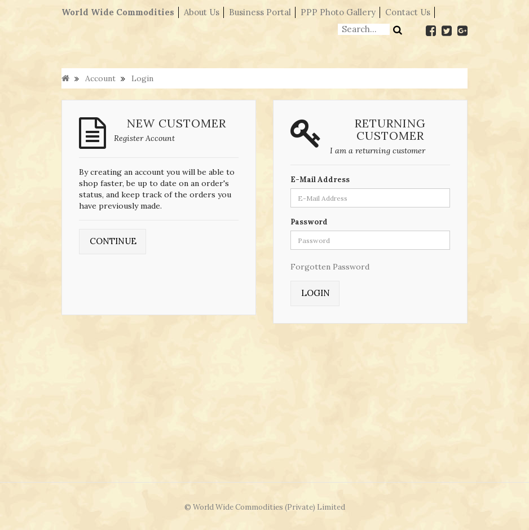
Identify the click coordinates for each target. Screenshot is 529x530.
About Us (201, 12)
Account (100, 78)
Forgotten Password (329, 267)
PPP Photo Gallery (338, 12)
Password (309, 222)
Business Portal (260, 12)
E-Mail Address (320, 179)
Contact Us (407, 12)
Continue (113, 241)
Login (142, 78)
